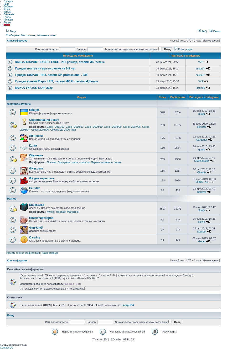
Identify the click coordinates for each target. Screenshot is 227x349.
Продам (61, 211)
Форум (7, 22)
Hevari (202, 241)
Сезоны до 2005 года (63, 129)
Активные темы (46, 35)
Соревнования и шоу (44, 120)
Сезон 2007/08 (132, 126)
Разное (11, 198)
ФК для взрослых (41, 178)
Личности (36, 135)
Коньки (7, 12)
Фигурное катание (19, 103)
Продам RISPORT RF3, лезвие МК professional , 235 (51, 75)
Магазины (73, 211)
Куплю (51, 211)
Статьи (7, 17)
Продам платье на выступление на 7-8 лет (45, 68)
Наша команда (50, 253)
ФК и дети (36, 168)
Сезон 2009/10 (94, 126)
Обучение (9, 14)
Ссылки (34, 188)
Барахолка (36, 204)
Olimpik (201, 172)
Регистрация (183, 49)
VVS (200, 62)
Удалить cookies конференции (23, 253)
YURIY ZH (202, 182)
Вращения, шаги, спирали (74, 162)
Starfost (201, 191)
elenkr (201, 221)
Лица (6, 4)
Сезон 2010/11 (74, 126)
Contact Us (6, 347)
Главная (8, 1)
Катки (7, 9)
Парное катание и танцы (106, 162)
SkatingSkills (201, 160)
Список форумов (17, 40)
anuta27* (201, 68)
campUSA (128, 305)
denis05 (200, 88)
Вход (11, 31)
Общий (34, 110)
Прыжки (51, 162)
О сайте (34, 237)
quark (201, 113)
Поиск (215, 31)
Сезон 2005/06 (40, 129)
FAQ (202, 31)
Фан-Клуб (36, 227)
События (8, 6)
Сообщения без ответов (20, 35)
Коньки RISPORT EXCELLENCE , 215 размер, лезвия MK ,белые (60, 62)
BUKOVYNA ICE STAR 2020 (34, 88)
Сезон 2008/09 (113, 126)
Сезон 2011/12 (55, 126)
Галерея (8, 19)
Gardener (201, 139)
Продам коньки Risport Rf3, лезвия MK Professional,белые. (57, 81)
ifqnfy (201, 210)
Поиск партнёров (41, 218)
